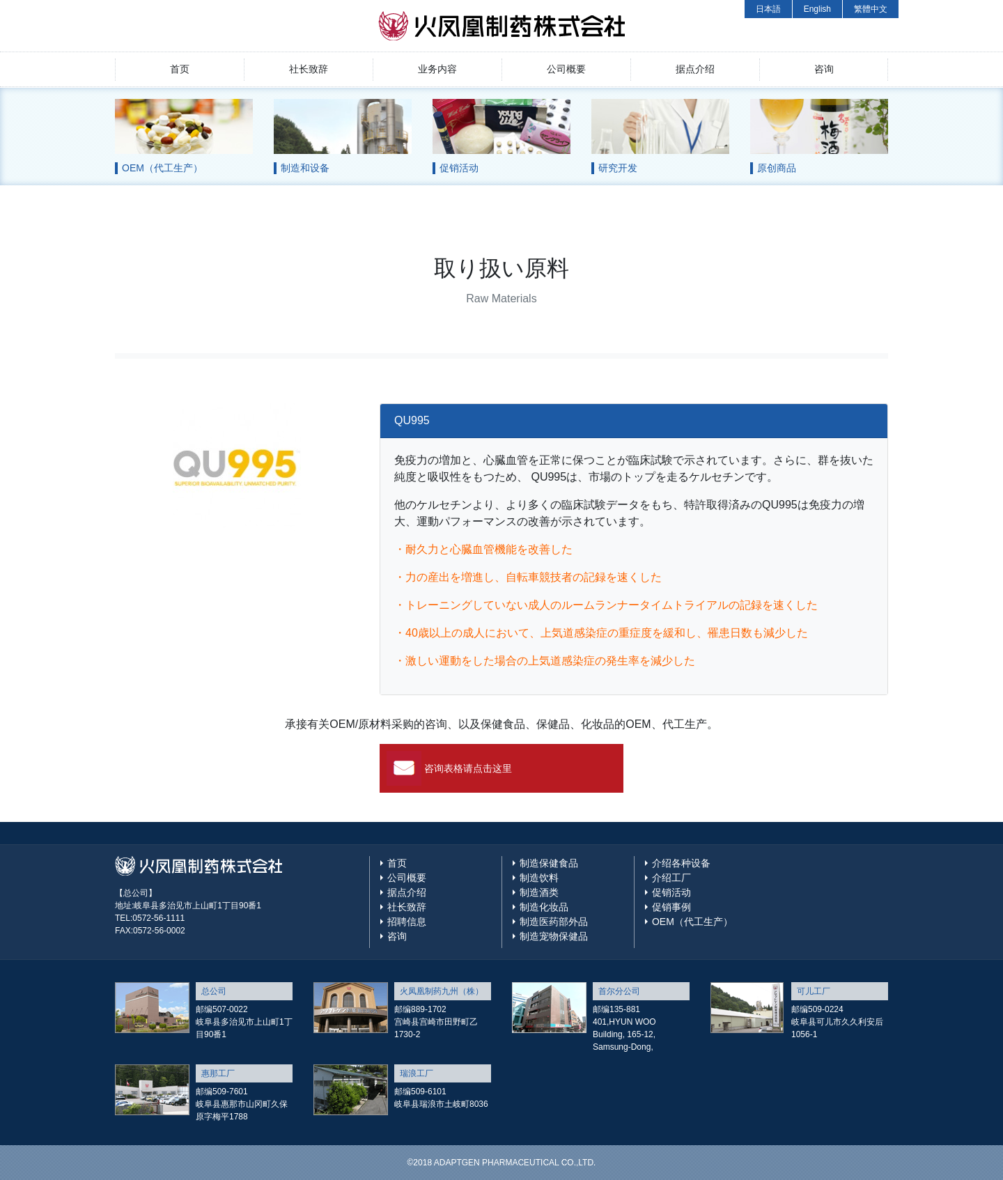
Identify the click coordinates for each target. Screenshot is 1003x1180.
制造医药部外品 (554, 921)
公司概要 (566, 69)
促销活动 (671, 892)
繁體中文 (870, 9)
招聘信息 (406, 921)
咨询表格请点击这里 (468, 768)
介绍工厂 (671, 877)
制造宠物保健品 (554, 936)
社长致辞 (308, 69)
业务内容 (437, 69)
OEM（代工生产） (692, 921)
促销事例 (671, 907)
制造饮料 (539, 877)
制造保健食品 (549, 863)
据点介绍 (695, 69)
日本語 (768, 9)
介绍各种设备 (681, 863)
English (817, 9)
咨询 (824, 69)
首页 (179, 69)
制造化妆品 (544, 907)
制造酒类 (539, 892)
